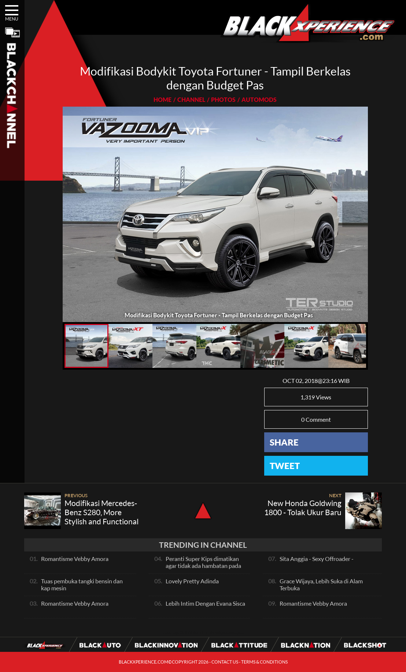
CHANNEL (191, 99)
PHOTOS (223, 99)
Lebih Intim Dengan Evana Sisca (205, 603)
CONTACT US (224, 662)
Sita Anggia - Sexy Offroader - (317, 558)
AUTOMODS (259, 99)
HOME (162, 99)
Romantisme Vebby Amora (74, 558)
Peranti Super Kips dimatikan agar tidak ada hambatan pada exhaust (203, 565)
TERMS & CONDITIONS (264, 662)
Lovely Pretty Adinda (192, 580)
